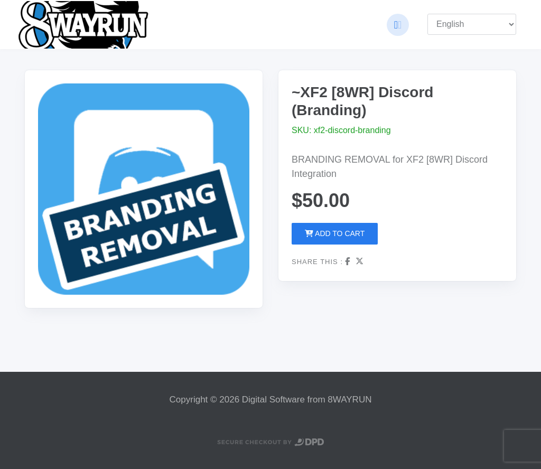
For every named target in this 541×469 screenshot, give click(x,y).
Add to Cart (335, 233)
